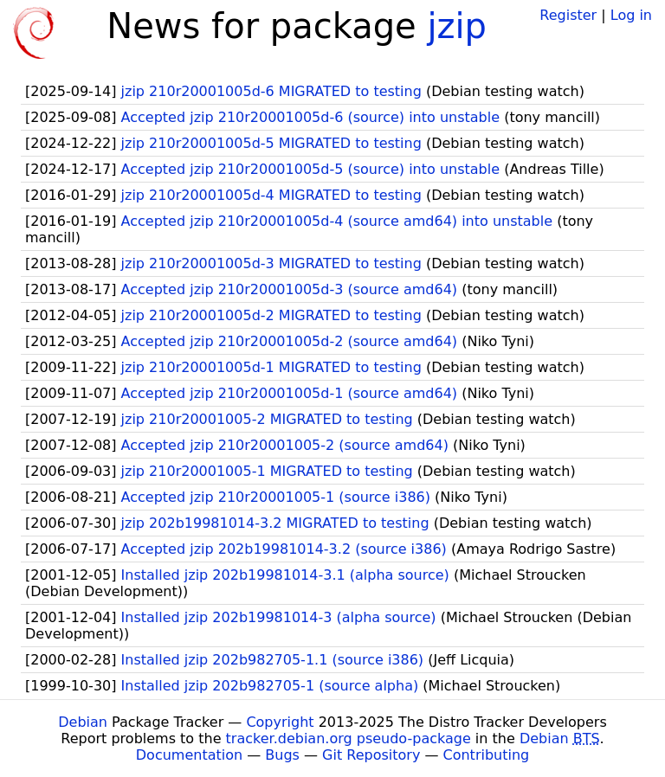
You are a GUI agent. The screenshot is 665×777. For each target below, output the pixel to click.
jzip (457, 26)
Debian (82, 722)
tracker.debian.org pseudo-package (348, 738)
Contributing (486, 755)
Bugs (282, 755)
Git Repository (371, 755)
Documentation (189, 755)
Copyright (279, 722)
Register (568, 15)
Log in (631, 15)
